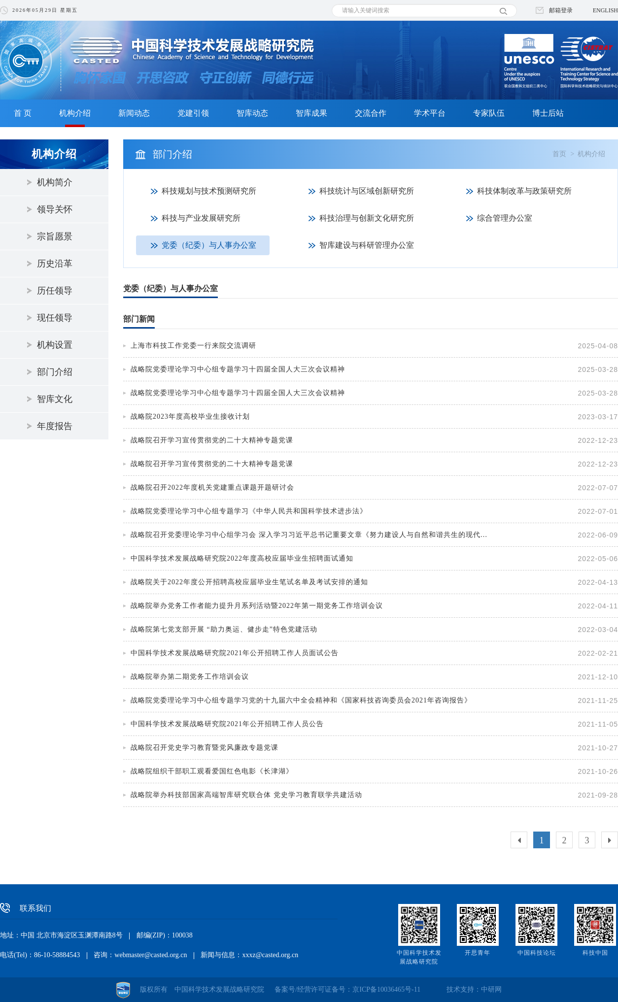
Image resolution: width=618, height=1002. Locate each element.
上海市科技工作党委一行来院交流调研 (193, 345)
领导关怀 (54, 209)
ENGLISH (605, 10)
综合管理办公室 (504, 218)
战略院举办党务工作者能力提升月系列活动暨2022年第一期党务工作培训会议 (257, 605)
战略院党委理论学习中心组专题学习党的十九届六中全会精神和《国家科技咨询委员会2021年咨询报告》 (301, 700)
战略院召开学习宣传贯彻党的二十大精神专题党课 (212, 440)
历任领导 (54, 291)
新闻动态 (134, 113)
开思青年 (477, 952)
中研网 (491, 989)
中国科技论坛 (536, 952)
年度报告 (54, 426)
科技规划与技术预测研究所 (209, 191)
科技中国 (595, 952)
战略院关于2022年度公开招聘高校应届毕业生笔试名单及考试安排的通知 (249, 582)
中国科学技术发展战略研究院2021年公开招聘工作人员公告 (227, 724)
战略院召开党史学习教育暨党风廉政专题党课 (204, 747)
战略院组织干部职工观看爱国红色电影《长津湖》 (212, 771)
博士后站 (548, 113)
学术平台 (430, 113)
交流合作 (370, 113)
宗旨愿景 (54, 236)
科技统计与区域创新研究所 (366, 191)
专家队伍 (489, 113)
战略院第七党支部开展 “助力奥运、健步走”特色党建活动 (224, 629)
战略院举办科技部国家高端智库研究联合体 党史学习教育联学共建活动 (246, 795)
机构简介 (54, 182)
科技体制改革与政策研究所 (524, 191)
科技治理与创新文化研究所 (366, 218)
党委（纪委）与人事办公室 (209, 245)
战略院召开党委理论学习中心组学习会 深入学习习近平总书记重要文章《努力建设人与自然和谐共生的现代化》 (312, 534)
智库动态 (252, 113)
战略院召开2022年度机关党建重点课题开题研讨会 (212, 487)
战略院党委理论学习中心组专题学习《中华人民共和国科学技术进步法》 (249, 511)
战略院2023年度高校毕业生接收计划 (190, 416)
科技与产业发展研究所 (201, 218)
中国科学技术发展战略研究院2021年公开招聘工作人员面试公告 (235, 653)
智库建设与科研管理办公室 (366, 245)
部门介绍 (54, 372)
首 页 (23, 113)
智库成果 (311, 113)
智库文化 (54, 399)
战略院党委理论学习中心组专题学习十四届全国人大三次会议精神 (238, 369)
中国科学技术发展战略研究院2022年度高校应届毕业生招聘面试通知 (242, 558)
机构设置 (54, 345)
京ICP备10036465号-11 (386, 989)
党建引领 (193, 113)
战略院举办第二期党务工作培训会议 (190, 676)
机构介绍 (75, 113)
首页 (559, 154)
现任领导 (54, 318)
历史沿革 (54, 263)
